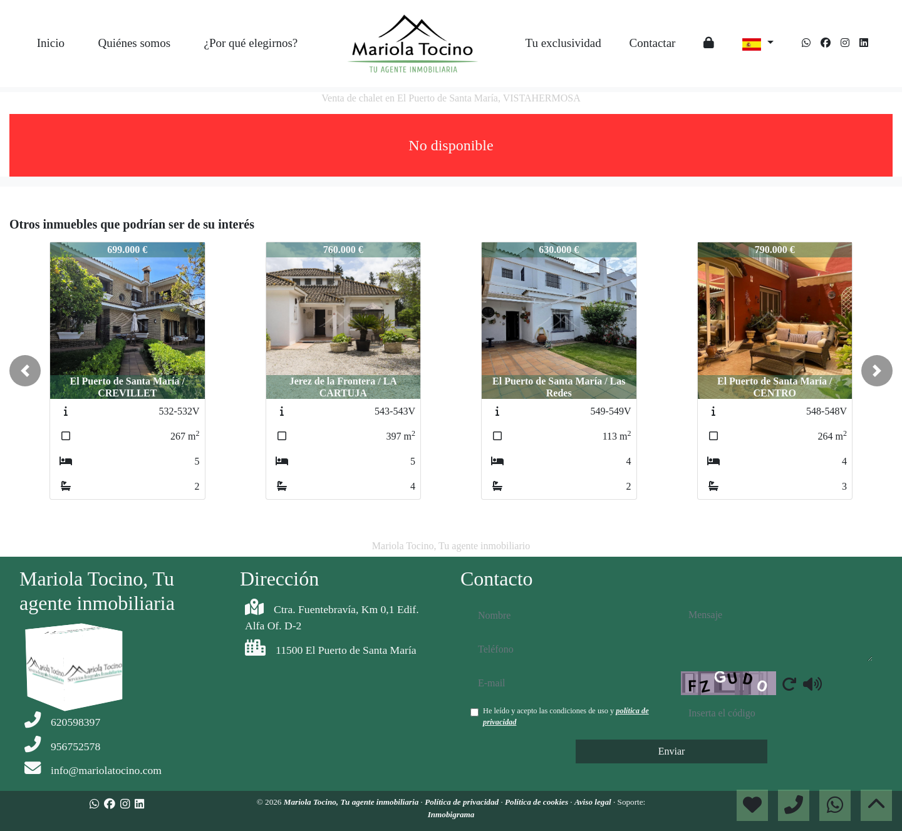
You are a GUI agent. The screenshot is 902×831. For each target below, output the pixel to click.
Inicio (51, 42)
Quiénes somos (134, 42)
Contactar (653, 42)
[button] (25, 370)
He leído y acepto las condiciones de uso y (566, 716)
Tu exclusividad (563, 42)
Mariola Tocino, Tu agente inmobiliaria (352, 802)
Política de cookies (537, 802)
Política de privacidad (462, 802)
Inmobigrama (451, 814)
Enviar (671, 751)
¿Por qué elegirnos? (251, 42)
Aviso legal (593, 802)
